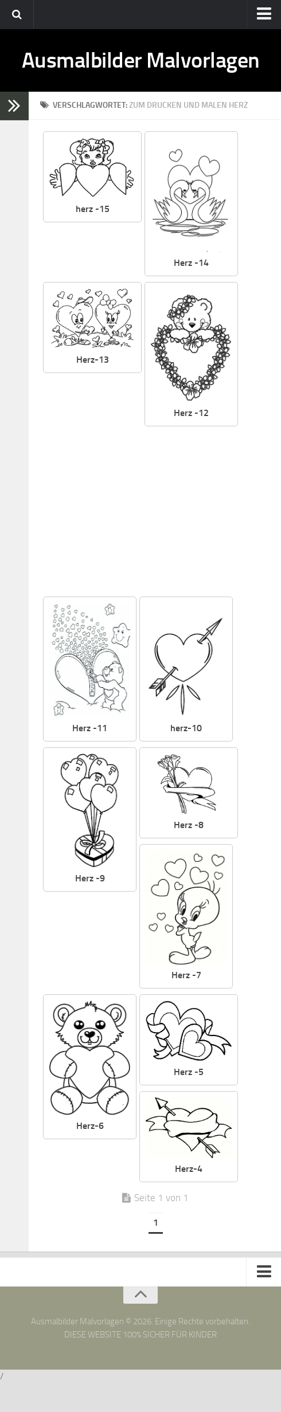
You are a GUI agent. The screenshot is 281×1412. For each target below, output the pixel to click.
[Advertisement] (154, 541)
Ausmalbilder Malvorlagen (140, 74)
